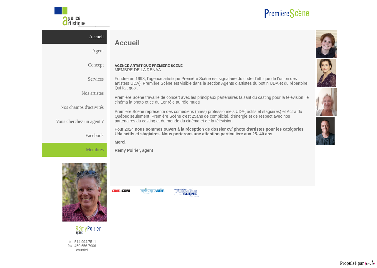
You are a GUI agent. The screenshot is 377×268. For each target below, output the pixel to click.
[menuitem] (74, 37)
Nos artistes (93, 93)
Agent (98, 50)
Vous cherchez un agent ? (80, 121)
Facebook (94, 135)
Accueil (96, 36)
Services (96, 78)
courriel (81, 250)
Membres (95, 149)
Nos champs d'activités (82, 107)
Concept (96, 64)
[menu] (74, 86)
